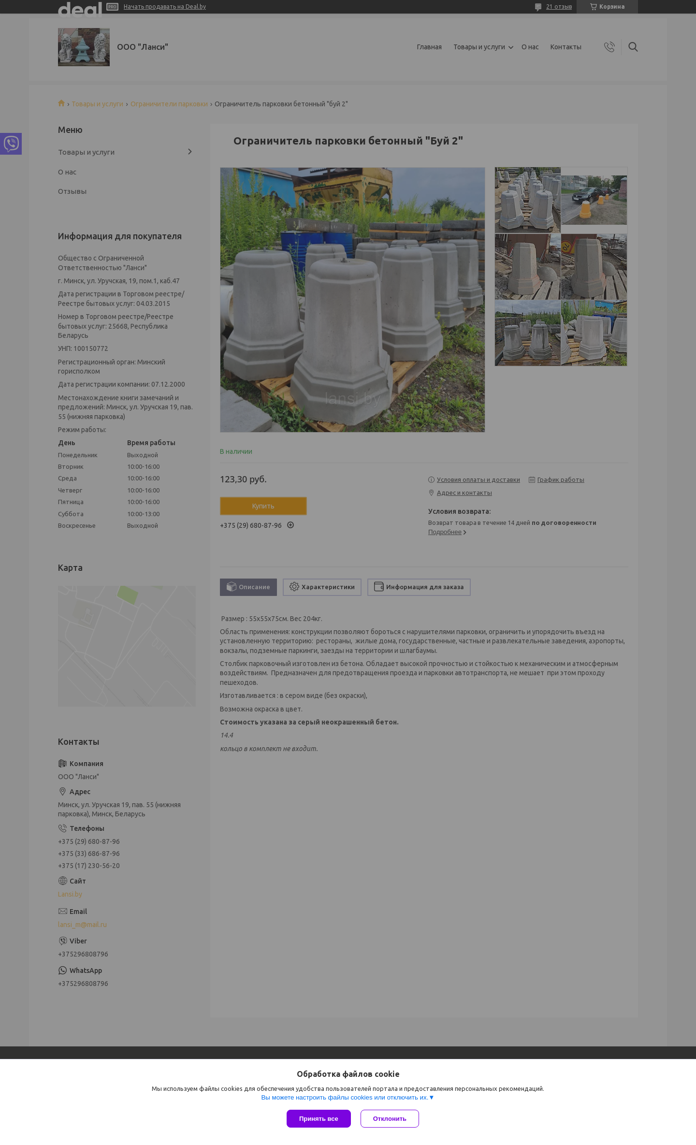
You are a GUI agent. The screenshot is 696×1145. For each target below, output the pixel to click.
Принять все (318, 1118)
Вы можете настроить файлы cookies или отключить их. (344, 1097)
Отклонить (389, 1118)
